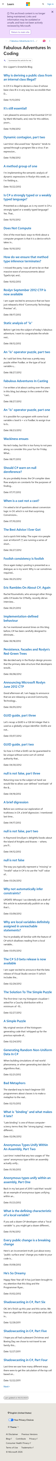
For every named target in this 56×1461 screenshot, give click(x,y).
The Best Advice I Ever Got (22, 529)
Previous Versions (29, 1434)
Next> (7, 1386)
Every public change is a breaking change (27, 1242)
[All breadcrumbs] (6, 41)
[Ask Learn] (44, 41)
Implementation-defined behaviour (21, 618)
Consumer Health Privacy (17, 1443)
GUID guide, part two (19, 744)
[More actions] (49, 41)
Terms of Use (12, 1447)
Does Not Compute (17, 228)
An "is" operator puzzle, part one (27, 409)
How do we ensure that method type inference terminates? (26, 259)
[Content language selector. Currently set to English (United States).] (19, 1413)
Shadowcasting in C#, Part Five (25, 1331)
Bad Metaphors (14, 1083)
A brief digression (16, 802)
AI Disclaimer (12, 1434)
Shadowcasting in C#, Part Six (24, 1302)
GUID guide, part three (20, 715)
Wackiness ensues (16, 438)
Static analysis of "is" (18, 323)
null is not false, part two (21, 831)
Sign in (50, 4)
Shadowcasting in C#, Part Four (26, 1360)
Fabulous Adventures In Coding (23, 40)
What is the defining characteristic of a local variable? (27, 1213)
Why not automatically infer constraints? (23, 891)
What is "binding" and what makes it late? (28, 1114)
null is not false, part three (22, 773)
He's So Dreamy (15, 1273)
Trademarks (26, 1447)
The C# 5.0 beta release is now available (25, 961)
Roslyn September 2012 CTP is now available (25, 292)
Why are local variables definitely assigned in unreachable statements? (27, 926)
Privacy (32, 1438)
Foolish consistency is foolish (24, 558)
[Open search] (43, 4)
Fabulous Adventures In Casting (26, 381)
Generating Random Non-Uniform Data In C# (28, 1052)
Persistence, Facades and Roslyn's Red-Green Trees (27, 651)
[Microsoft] (28, 4)
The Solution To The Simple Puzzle (28, 992)
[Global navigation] (3, 4)
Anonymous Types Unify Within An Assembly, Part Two (26, 1147)
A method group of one (20, 166)
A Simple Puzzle (15, 1021)
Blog (8, 1438)
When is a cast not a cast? (21, 500)
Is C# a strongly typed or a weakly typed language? (27, 197)
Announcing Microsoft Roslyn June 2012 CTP (24, 684)
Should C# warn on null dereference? (20, 469)
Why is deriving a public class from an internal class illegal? (28, 77)
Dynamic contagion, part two (24, 137)
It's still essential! (15, 108)
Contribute (21, 1438)
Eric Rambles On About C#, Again (27, 587)
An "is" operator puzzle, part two (27, 352)
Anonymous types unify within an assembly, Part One (27, 1180)
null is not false (14, 860)
